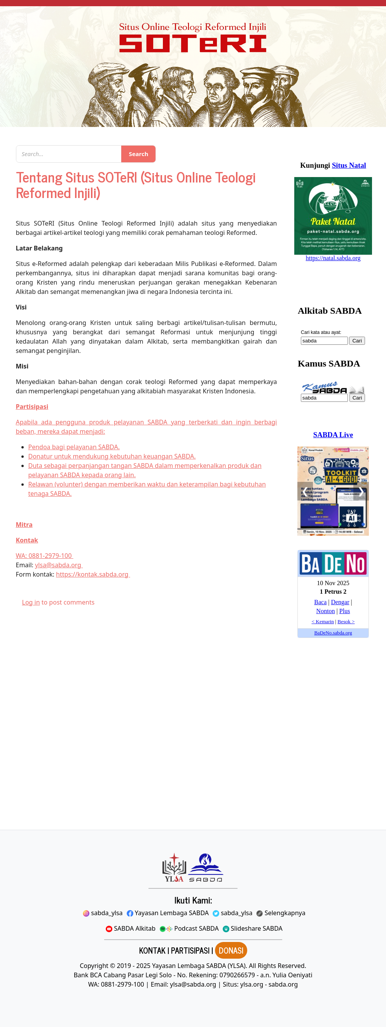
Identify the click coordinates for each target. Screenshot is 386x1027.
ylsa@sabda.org (59, 565)
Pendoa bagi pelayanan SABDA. (74, 447)
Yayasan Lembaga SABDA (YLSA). (199, 965)
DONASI (231, 950)
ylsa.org (251, 984)
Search (138, 154)
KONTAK (152, 950)
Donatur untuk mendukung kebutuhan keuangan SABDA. (112, 456)
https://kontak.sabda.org (93, 574)
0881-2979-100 (50, 555)
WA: (22, 555)
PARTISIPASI (190, 950)
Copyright (94, 965)
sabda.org (283, 984)
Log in (31, 602)
